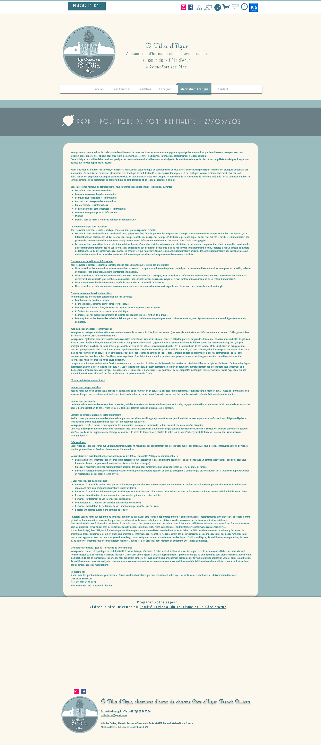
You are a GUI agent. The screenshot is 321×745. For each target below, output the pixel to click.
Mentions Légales (108, 726)
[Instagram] (183, 7)
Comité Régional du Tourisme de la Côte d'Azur (183, 606)
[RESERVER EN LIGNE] (87, 6)
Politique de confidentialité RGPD (133, 726)
